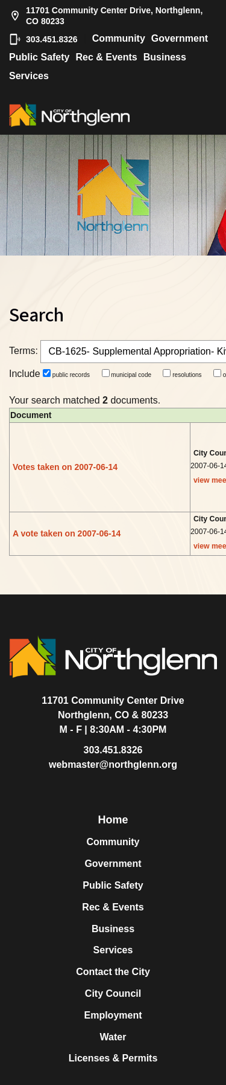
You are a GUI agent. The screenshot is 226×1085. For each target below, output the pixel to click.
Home (113, 820)
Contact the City (113, 972)
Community (118, 38)
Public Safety (39, 57)
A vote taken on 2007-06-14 (67, 533)
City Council (113, 993)
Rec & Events (106, 57)
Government (179, 38)
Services (29, 76)
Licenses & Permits (113, 1058)
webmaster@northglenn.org (113, 764)
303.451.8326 (43, 39)
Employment (113, 1015)
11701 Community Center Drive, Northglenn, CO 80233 (105, 15)
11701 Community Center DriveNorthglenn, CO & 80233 (113, 707)
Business (164, 57)
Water (113, 1037)
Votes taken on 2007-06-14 (65, 467)
